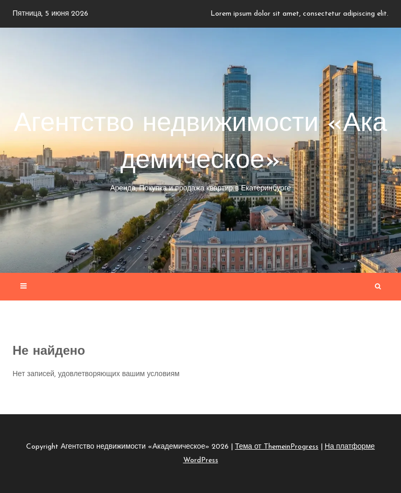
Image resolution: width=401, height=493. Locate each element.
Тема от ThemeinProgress (277, 447)
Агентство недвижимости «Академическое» (200, 153)
